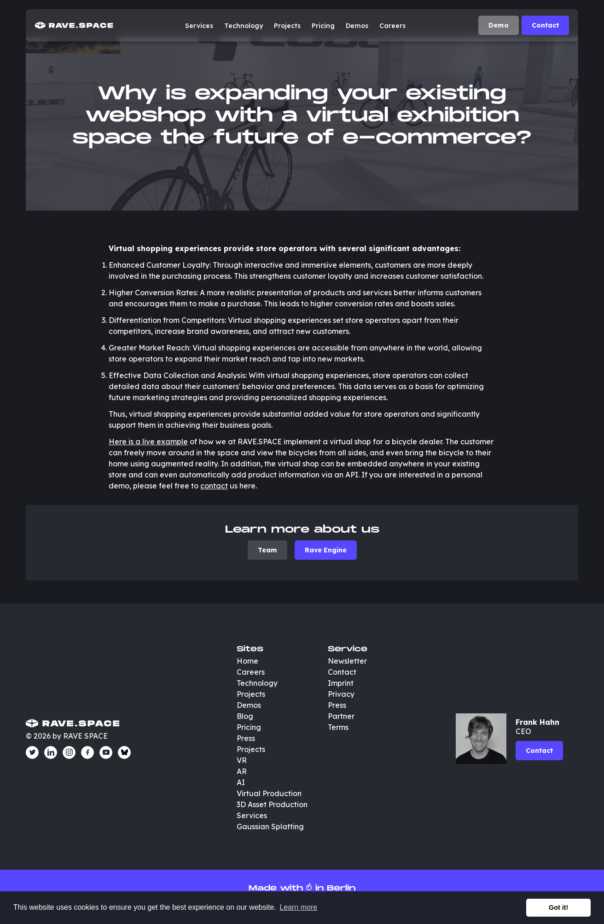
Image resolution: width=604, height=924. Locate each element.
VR (242, 760)
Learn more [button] (298, 907)
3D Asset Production (273, 804)
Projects (287, 26)
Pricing (323, 26)
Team (267, 550)
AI (241, 782)
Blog (245, 716)
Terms (338, 727)
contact (214, 485)
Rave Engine (326, 550)
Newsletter (347, 661)
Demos (357, 26)
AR (242, 771)
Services (199, 26)
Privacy (341, 694)
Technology (243, 26)
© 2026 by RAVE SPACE (67, 735)
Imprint (341, 683)
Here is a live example (148, 441)
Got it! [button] (558, 907)
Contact (545, 25)
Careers (392, 26)
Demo (498, 25)
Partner (341, 716)
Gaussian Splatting (270, 826)
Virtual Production (269, 793)
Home (247, 661)
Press (246, 738)
